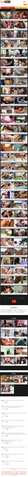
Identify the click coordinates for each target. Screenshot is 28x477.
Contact (20, 468)
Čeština (6, 472)
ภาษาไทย (13, 471)
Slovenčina (4, 471)
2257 (25, 468)
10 (23, 298)
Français (16, 474)
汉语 (25, 474)
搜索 (25, 4)
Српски (7, 471)
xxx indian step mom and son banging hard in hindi (14, 420)
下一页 (14, 301)
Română (24, 472)
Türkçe (13, 474)
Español (9, 473)
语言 (24, 1)
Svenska (2, 473)
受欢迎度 (7, 7)
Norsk (10, 471)
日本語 (19, 471)
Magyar (9, 472)
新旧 (21, 7)
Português (22, 473)
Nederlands (18, 473)
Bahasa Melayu (21, 474)
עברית (19, 472)
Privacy (13, 469)
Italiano (16, 475)
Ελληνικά (3, 472)
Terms (16, 469)
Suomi (22, 471)
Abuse (23, 468)
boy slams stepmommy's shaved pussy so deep (13, 400)
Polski (22, 472)
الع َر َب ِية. (13, 472)
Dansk (25, 471)
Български (10, 474)
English (16, 472)
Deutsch (6, 474)
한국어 (16, 471)
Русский (6, 473)
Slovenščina (13, 473)
